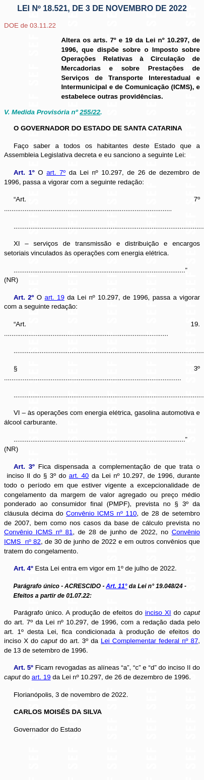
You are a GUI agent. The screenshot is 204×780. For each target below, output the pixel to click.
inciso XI (158, 612)
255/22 (90, 112)
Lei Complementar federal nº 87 (149, 641)
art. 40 (79, 475)
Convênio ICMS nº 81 (38, 532)
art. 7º (55, 172)
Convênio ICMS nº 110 (101, 513)
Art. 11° (116, 586)
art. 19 (54, 297)
